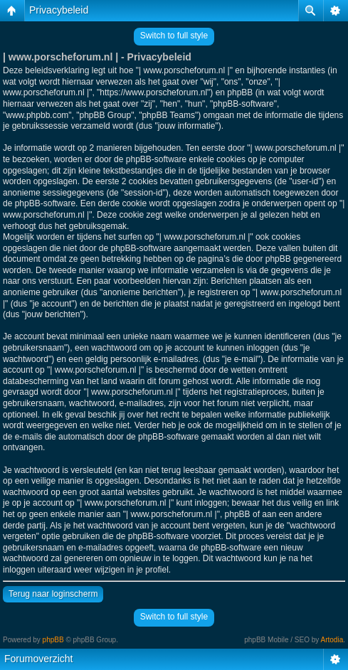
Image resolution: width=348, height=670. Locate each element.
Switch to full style (174, 36)
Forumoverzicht (38, 658)
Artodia (332, 640)
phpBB (53, 640)
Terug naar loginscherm (53, 594)
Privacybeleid (58, 10)
